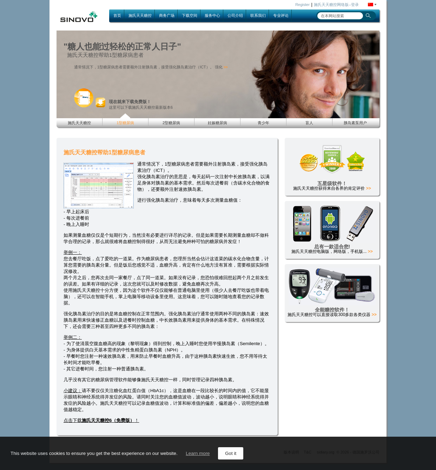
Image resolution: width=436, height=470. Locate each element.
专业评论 (281, 15)
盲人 (309, 123)
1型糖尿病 (125, 123)
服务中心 (212, 15)
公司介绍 (235, 15)
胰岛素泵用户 (355, 123)
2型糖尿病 (171, 123)
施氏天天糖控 (140, 15)
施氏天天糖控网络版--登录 (336, 4)
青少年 (263, 123)
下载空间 (189, 15)
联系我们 (258, 15)
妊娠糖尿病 (217, 123)
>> (226, 67)
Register (302, 4)
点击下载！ (101, 420)
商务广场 (166, 15)
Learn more (198, 453)
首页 (117, 15)
